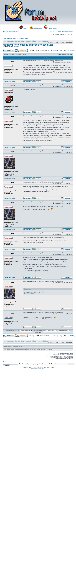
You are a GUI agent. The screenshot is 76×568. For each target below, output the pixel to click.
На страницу (54, 50)
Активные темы (23, 38)
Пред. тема (61, 54)
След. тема (69, 54)
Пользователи (67, 31)
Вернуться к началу (9, 81)
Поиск (58, 31)
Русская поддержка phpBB (38, 368)
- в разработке (37, 28)
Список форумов (9, 41)
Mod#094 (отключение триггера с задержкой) (28, 44)
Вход (5, 31)
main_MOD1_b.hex (31, 292)
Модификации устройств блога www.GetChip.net (35, 41)
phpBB (30, 367)
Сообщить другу (21, 54)
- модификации (52, 28)
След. (74, 50)
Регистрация (13, 31)
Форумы (17, 41)
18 (71, 50)
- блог (25, 28)
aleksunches (15, 46)
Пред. (60, 50)
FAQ (52, 31)
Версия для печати (9, 54)
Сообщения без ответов (10, 38)
